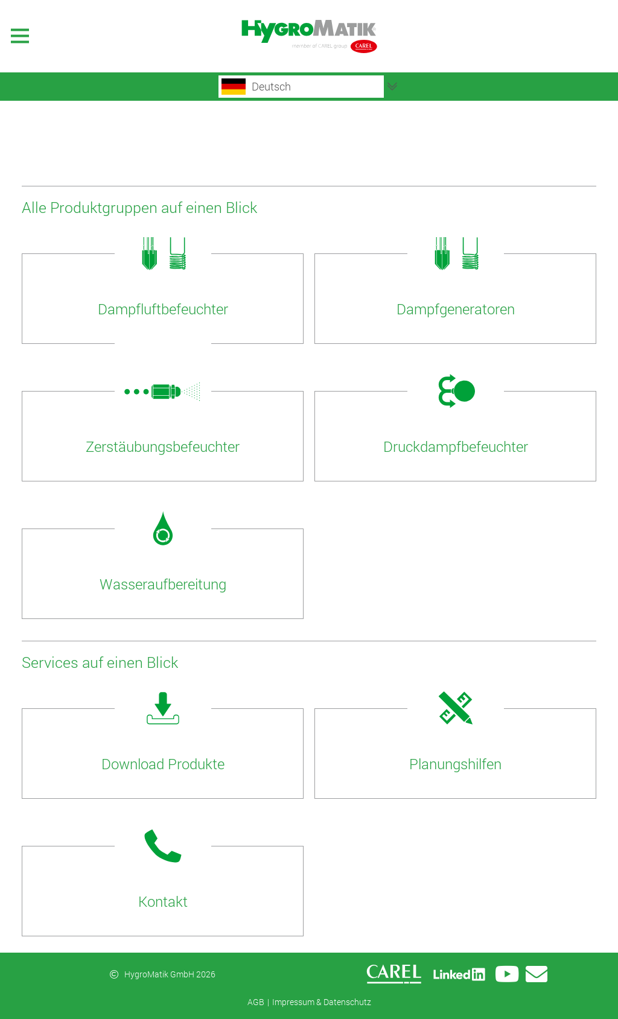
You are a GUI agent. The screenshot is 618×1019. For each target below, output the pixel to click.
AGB (255, 1002)
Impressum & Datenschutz (321, 1002)
